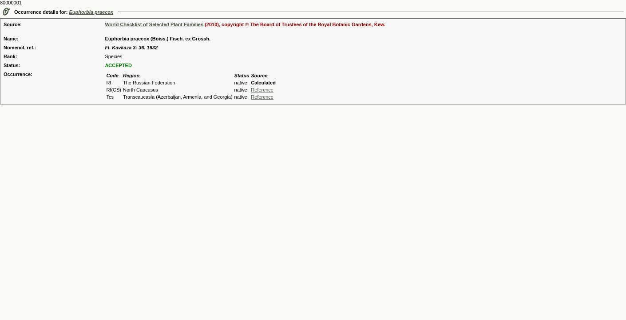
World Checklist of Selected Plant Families (154, 24)
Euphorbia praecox (91, 12)
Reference (262, 89)
